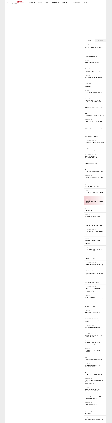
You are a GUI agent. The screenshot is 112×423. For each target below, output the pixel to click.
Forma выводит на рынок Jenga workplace (93, 63)
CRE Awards (32, 2)
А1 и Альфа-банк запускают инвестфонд (92, 412)
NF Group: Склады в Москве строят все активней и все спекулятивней (94, 265)
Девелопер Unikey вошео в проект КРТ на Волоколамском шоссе (93, 281)
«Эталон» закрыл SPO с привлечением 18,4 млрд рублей (94, 298)
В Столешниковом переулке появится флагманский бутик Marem (94, 114)
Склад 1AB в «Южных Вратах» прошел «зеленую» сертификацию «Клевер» (94, 273)
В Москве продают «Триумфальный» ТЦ (64, 123)
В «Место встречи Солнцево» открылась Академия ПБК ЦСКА (93, 70)
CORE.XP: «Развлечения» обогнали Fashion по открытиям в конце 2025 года (94, 233)
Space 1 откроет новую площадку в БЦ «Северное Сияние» (93, 135)
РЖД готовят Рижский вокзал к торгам (92, 351)
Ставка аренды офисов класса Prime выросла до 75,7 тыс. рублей (94, 185)
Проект (87, 60)
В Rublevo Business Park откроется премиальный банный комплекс (94, 193)
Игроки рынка (89, 75)
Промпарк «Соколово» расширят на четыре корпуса (93, 305)
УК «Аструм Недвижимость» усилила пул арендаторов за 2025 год (94, 55)
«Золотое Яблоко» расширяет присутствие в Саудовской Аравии (94, 343)
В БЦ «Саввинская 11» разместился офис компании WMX (94, 250)
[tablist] (95, 40)
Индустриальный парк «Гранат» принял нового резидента (93, 390)
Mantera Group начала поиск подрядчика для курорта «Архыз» (93, 224)
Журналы (64, 2)
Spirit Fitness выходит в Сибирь (93, 150)
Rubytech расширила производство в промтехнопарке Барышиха (94, 420)
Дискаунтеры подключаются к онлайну (22, 123)
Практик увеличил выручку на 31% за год (94, 178)
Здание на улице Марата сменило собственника (93, 209)
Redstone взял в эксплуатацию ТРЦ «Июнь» (94, 320)
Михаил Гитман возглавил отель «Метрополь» (93, 85)
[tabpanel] (95, 232)
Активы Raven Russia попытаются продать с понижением (93, 217)
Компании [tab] (100, 40)
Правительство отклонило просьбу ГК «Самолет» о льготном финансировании (94, 382)
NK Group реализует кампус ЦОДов (94, 107)
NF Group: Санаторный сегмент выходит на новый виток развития (94, 328)
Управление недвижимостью (92, 53)
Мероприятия (55, 2)
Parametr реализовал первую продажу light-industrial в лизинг (93, 373)
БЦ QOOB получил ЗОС (91, 163)
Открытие (87, 68)
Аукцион (87, 214)
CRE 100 (40, 2)
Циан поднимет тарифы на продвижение (91, 405)
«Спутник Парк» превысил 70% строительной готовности (93, 397)
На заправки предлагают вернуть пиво (44, 123)
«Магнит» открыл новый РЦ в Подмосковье (91, 257)
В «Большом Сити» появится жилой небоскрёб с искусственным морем (94, 170)
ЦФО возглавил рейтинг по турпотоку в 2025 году (91, 156)
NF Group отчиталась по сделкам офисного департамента (93, 78)
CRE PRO (47, 2)
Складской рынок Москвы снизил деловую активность (93, 335)
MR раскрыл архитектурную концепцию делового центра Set (93, 358)
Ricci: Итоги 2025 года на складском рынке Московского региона (94, 143)
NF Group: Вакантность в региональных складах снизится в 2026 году (94, 201)
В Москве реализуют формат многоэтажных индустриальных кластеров (93, 242)
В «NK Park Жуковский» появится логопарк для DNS (93, 93)
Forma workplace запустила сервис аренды (94, 122)
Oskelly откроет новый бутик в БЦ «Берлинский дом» (92, 366)
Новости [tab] (89, 40)
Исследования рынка (90, 44)
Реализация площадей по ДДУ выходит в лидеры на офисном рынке (93, 47)
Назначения (88, 83)
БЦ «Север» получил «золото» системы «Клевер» (92, 313)
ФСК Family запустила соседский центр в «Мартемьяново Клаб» (93, 100)
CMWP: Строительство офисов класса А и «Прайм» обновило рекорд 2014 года (93, 290)
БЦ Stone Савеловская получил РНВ (94, 128)
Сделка (87, 247)
